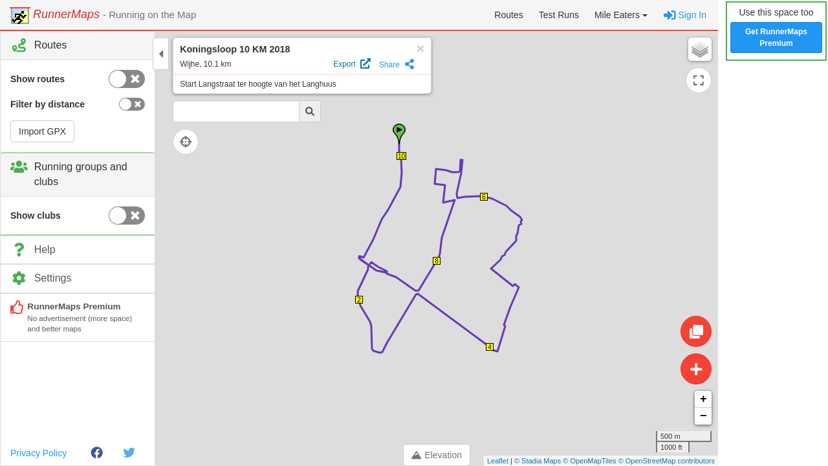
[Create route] (696, 368)
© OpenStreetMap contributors (666, 461)
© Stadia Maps (537, 461)
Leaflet (497, 461)
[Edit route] (696, 331)
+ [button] (703, 399)
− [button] (703, 416)
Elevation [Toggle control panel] (436, 455)
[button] (621, 15)
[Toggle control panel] (161, 54)
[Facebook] (97, 453)
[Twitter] (129, 453)
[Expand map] (699, 80)
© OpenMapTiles (589, 461)
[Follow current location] (188, 142)
